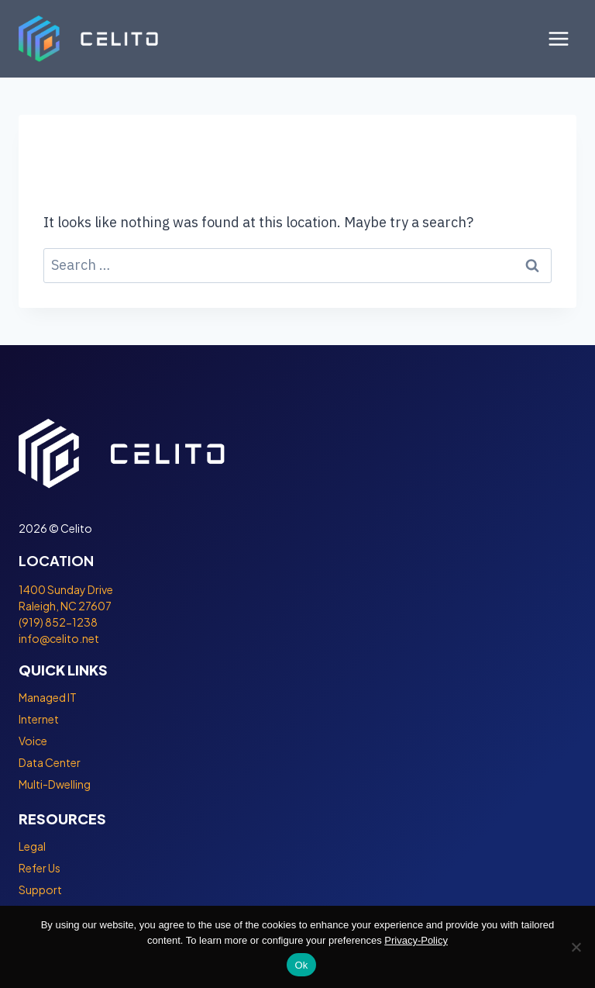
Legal (32, 846)
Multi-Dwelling (55, 784)
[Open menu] (558, 38)
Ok (301, 965)
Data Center (50, 762)
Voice (33, 741)
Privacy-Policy (416, 940)
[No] (575, 947)
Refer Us (39, 868)
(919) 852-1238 (58, 622)
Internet (39, 719)
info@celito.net (59, 638)
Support (40, 889)
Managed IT (48, 697)
